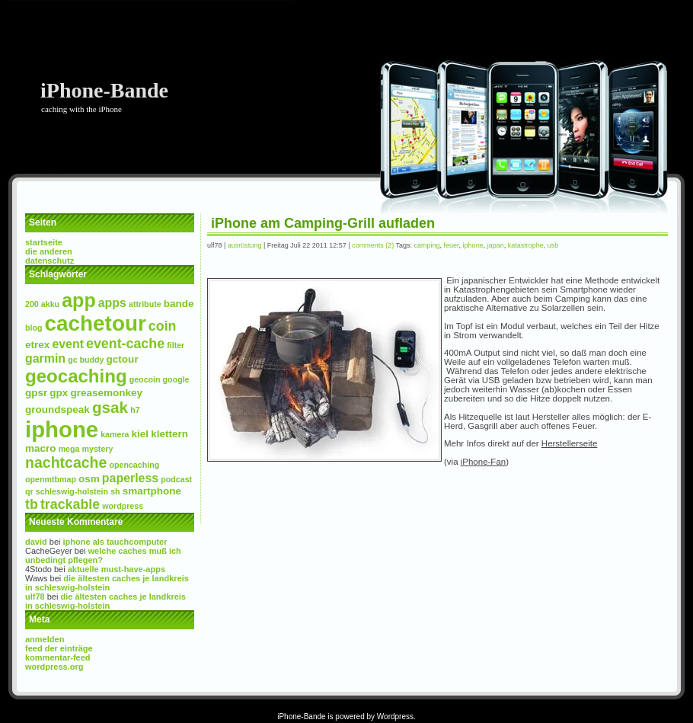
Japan (495, 245)
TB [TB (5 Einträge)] (31, 504)
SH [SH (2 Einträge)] (115, 491)
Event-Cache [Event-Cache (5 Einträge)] (125, 343)
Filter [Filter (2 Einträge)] (175, 345)
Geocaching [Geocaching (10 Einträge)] (76, 376)
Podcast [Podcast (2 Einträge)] (176, 479)
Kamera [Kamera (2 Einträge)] (115, 434)
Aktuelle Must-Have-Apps (116, 569)
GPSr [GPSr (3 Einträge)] (36, 392)
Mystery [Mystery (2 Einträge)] (97, 448)
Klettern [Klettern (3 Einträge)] (169, 434)
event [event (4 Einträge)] (68, 344)
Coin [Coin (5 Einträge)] (162, 326)
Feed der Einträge (59, 648)
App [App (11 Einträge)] (78, 300)
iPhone (473, 245)
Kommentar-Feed (58, 657)
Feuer (451, 245)
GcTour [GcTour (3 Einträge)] (123, 359)
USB (553, 245)
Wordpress (395, 716)
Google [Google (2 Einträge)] (176, 379)
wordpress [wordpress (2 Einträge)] (122, 505)
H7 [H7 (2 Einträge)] (134, 409)
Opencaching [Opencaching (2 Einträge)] (134, 464)
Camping (427, 245)
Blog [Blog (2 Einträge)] (34, 327)
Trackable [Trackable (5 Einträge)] (70, 504)
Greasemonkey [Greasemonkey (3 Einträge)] (106, 392)
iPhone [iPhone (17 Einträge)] (61, 429)
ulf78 (35, 596)
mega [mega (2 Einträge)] (69, 448)
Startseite (43, 242)
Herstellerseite (569, 443)
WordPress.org (54, 666)
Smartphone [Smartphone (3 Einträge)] (152, 491)
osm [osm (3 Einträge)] (89, 479)
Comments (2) (373, 245)
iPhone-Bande (104, 90)
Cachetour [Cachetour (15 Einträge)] (95, 323)
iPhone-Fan (483, 461)
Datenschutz (49, 260)
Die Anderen (48, 251)
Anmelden (44, 639)
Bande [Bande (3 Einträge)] (179, 303)
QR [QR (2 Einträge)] (29, 491)
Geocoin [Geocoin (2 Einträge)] (145, 379)
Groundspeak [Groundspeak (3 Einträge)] (57, 409)
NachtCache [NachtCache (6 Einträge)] (66, 462)
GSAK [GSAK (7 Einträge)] (110, 407)
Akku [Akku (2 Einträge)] (50, 304)
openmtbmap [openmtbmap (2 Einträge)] (50, 479)
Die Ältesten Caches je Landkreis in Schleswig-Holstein (107, 583)
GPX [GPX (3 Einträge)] (59, 392)
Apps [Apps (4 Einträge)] (112, 302)
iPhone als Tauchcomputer (115, 541)
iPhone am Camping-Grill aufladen (323, 223)
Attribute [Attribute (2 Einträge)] (145, 304)
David (36, 541)
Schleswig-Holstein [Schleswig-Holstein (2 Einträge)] (72, 491)
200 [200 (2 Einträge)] (32, 304)
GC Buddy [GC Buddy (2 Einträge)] (86, 359)
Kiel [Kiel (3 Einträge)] (140, 434)
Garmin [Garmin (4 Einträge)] (45, 358)
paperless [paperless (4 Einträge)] (130, 478)
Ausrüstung (245, 245)
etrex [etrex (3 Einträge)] (37, 344)
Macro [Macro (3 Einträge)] (40, 448)
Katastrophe (526, 245)
